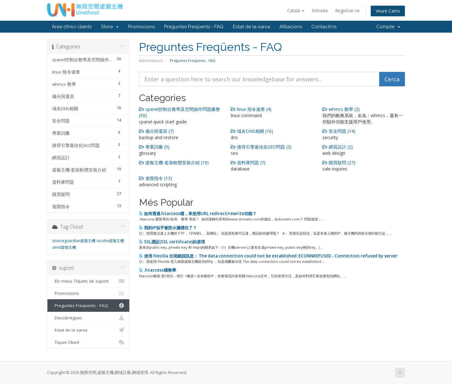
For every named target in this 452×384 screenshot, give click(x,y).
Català (295, 11)
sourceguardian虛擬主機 (73, 240)
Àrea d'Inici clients (72, 27)
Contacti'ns (323, 27)
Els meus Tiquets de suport (88, 281)
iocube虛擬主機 (110, 240)
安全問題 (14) (338, 131)
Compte (388, 27)
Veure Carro (388, 11)
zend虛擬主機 (64, 247)
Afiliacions (290, 27)
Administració (151, 60)
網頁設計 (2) (337, 147)
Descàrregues (88, 318)
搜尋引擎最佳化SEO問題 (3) (261, 147)
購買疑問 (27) (338, 162)
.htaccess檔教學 (157, 270)
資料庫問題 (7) (248, 162)
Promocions (141, 27)
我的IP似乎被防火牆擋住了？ (168, 227)
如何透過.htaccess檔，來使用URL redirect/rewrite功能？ (197, 213)
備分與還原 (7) (156, 131)
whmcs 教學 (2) (341, 109)
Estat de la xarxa (251, 27)
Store (110, 27)
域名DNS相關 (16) (252, 131)
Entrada (320, 11)
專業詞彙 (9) (154, 147)
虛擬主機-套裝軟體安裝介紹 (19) (174, 162)
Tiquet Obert (88, 342)
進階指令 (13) (155, 178)
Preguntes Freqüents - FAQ (193, 27)
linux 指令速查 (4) (251, 109)
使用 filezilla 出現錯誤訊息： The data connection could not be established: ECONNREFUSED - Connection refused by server (268, 256)
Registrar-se (347, 11)
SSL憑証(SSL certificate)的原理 (172, 242)
